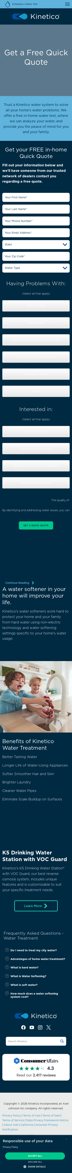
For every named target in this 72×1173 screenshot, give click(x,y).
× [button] (66, 1139)
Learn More (36, 906)
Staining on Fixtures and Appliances (36, 339)
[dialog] (36, 1154)
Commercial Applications (36, 482)
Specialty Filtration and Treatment (36, 465)
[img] (36, 572)
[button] (36, 1166)
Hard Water (36, 322)
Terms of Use (31, 1115)
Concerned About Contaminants (36, 357)
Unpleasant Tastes (36, 374)
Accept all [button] (35, 1155)
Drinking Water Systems (36, 448)
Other (36, 391)
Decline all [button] (35, 1162)
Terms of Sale (51, 1115)
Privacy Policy (11, 1115)
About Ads (11, 1124)
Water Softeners (36, 431)
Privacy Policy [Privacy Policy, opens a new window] (10, 1147)
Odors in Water (36, 305)
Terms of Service (13, 1120)
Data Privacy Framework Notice (47, 1120)
